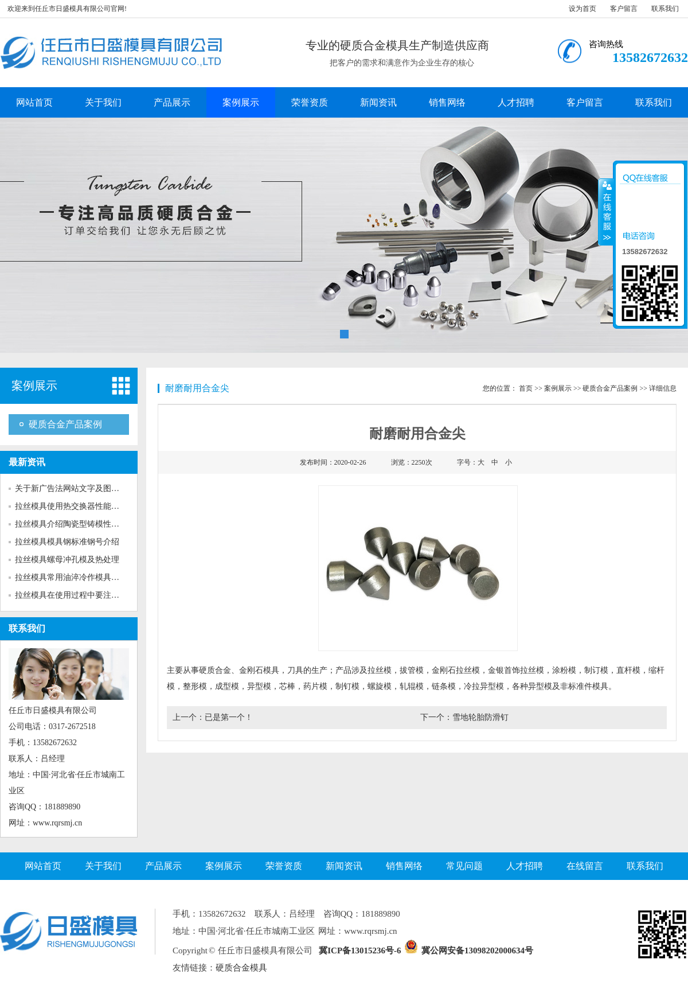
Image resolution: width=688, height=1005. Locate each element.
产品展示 (172, 102)
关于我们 (103, 102)
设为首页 (582, 9)
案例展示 (240, 102)
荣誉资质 (309, 102)
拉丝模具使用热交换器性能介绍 (71, 506)
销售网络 (447, 102)
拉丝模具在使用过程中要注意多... (74, 595)
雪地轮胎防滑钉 (480, 717)
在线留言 (584, 866)
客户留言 (624, 9)
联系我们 (665, 9)
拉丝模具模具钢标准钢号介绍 (67, 541)
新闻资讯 (378, 102)
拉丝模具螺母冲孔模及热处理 (67, 559)
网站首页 (34, 102)
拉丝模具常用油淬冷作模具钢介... (74, 577)
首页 (526, 388)
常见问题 (464, 866)
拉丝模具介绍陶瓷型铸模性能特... (74, 524)
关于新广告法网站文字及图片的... (74, 488)
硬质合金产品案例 (65, 424)
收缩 (606, 212)
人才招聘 (516, 102)
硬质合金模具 (241, 967)
